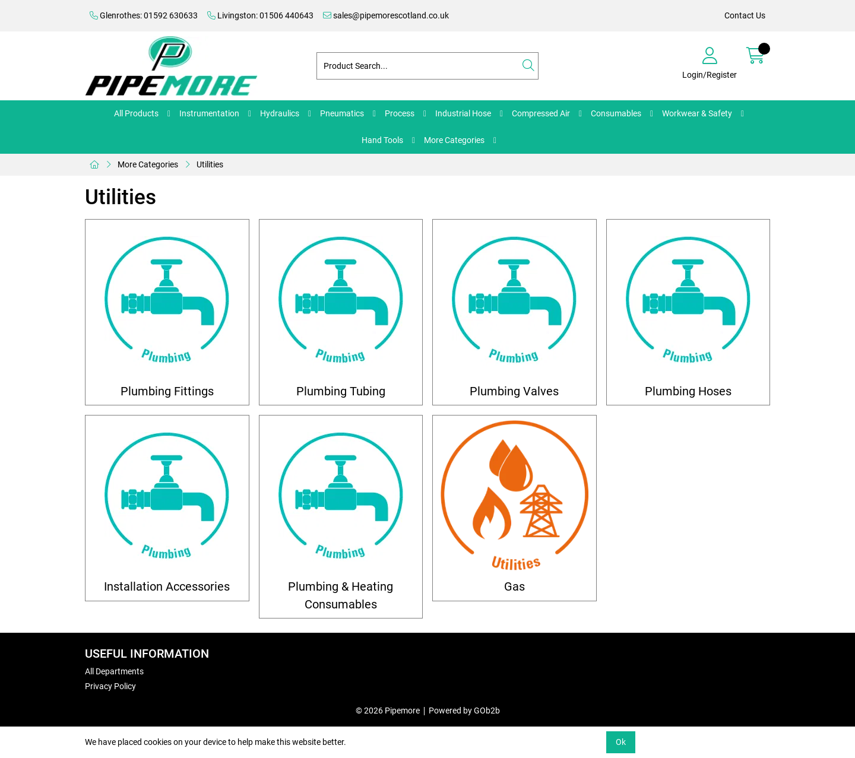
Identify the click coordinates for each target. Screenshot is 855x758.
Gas (514, 587)
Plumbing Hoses (688, 391)
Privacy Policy (110, 686)
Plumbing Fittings (167, 391)
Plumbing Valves (514, 391)
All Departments (114, 671)
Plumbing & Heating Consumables (340, 595)
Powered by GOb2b (464, 710)
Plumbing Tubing (340, 391)
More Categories (454, 140)
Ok (621, 742)
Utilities (210, 164)
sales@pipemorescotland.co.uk (386, 15)
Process (399, 113)
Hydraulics (279, 113)
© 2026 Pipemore (388, 710)
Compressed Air (541, 113)
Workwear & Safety (697, 113)
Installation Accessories (167, 587)
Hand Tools (382, 140)
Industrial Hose (463, 113)
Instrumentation (209, 113)
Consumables (616, 113)
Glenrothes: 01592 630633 (144, 15)
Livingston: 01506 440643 (260, 15)
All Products (136, 113)
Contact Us (744, 15)
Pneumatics (342, 113)
